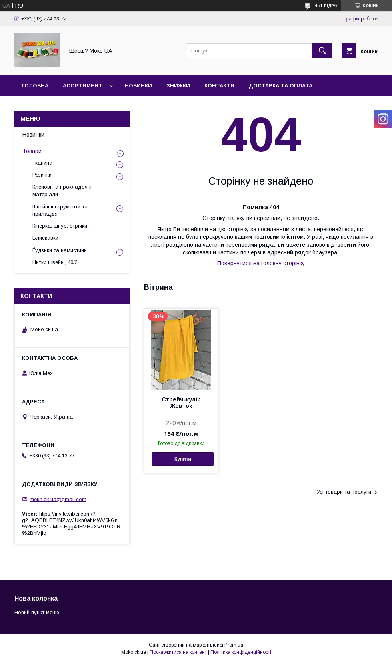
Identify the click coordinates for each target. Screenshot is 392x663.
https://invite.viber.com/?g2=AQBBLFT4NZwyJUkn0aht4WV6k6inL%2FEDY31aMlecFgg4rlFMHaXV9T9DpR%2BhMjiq (71, 523)
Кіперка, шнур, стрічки (59, 226)
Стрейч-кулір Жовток (181, 402)
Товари (32, 151)
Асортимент (82, 86)
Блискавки (45, 238)
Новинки (138, 86)
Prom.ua (233, 645)
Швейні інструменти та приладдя (60, 210)
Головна (35, 86)
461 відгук (325, 5)
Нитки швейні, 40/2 (55, 262)
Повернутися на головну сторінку (261, 263)
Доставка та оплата (280, 86)
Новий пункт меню (36, 612)
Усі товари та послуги (344, 492)
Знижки (178, 86)
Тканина (42, 163)
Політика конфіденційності (240, 652)
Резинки (42, 175)
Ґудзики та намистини (59, 250)
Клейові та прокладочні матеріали (62, 190)
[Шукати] (322, 50)
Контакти (219, 86)
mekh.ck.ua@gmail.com (58, 499)
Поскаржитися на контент (178, 652)
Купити (182, 459)
